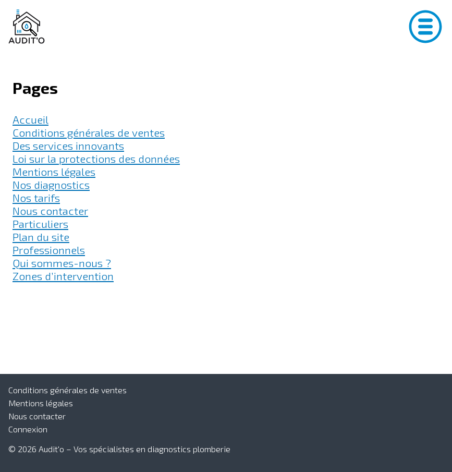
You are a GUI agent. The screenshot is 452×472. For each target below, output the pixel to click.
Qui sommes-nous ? (62, 262)
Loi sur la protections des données (96, 158)
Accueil (30, 119)
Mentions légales (54, 171)
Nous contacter (50, 210)
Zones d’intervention (63, 275)
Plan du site (41, 236)
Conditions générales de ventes (89, 132)
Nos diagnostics (51, 184)
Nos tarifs (36, 197)
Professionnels (49, 249)
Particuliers (40, 223)
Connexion (27, 429)
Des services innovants (68, 145)
